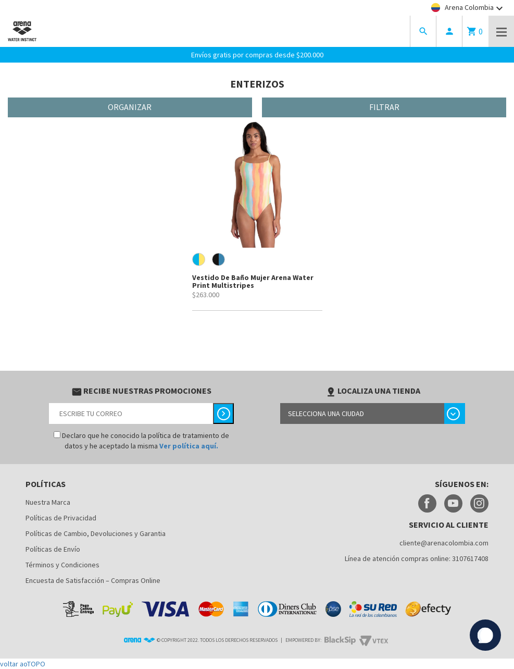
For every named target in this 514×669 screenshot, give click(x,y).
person (449, 31)
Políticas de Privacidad (61, 517)
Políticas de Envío (53, 549)
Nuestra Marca (48, 502)
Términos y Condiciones (62, 564)
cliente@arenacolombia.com (443, 543)
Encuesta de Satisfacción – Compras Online (93, 580)
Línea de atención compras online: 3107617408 (416, 558)
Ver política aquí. (188, 446)
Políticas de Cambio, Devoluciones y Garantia (96, 533)
